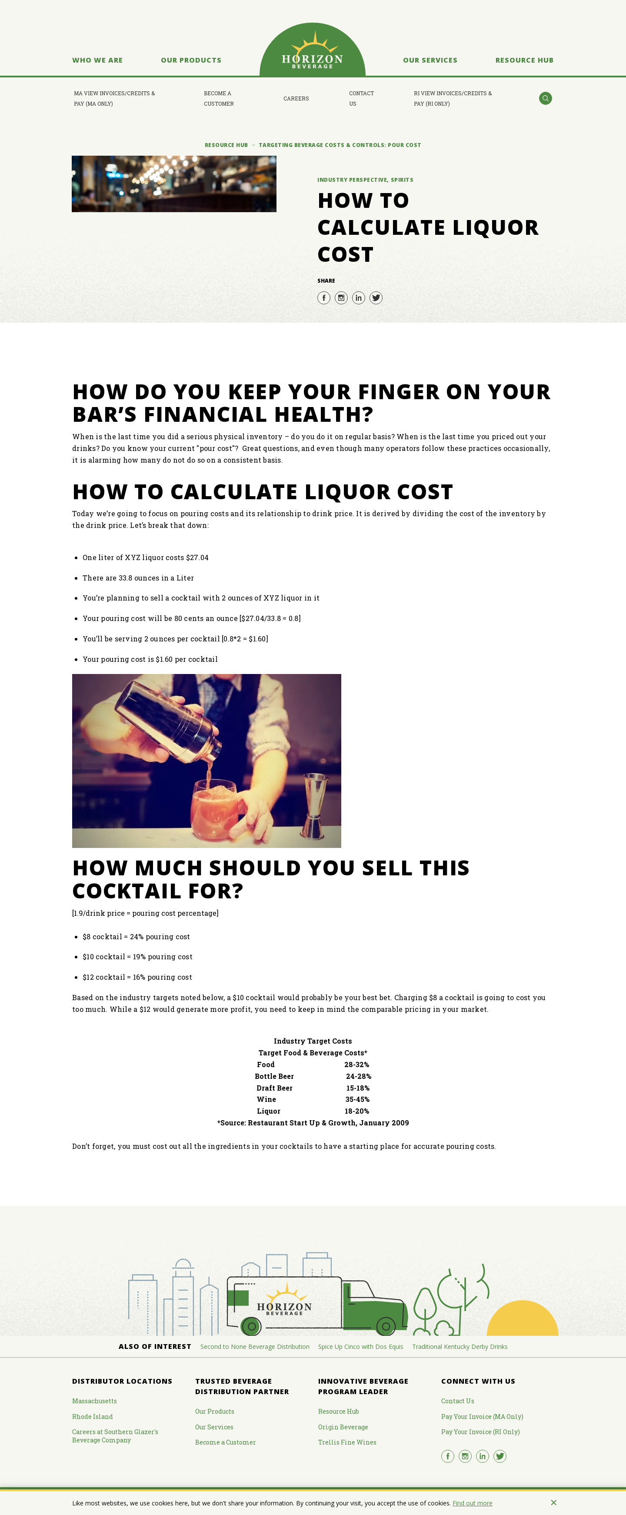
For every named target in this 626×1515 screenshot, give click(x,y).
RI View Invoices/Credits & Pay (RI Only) (453, 98)
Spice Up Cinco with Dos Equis (360, 1346)
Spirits (402, 180)
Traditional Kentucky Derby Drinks (460, 1346)
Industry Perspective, (353, 180)
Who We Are (97, 60)
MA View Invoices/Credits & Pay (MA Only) (114, 98)
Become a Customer (219, 98)
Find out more (473, 1503)
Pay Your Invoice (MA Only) (482, 1416)
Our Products (191, 60)
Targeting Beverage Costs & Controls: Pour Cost (340, 145)
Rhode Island (92, 1416)
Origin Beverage (343, 1427)
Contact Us (361, 98)
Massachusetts (94, 1401)
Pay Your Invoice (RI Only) (480, 1432)
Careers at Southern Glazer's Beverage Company (115, 1436)
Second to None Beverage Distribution (255, 1346)
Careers (296, 98)
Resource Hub (525, 60)
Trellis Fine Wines (347, 1442)
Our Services (430, 60)
